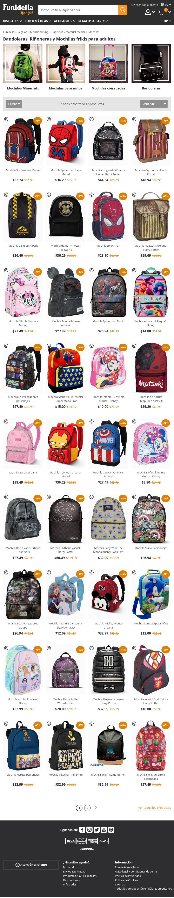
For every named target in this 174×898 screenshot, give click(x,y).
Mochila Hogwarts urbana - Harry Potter (151, 248)
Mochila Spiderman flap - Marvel (66, 172)
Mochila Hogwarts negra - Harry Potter (108, 701)
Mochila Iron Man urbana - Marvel (65, 474)
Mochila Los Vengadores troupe (23, 625)
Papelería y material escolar (68, 32)
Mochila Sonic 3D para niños (151, 623)
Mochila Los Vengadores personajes (23, 399)
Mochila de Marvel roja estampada (151, 777)
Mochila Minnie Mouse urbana (66, 323)
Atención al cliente (31, 865)
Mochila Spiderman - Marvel (23, 170)
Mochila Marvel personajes (151, 548)
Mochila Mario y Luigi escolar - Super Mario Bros (65, 399)
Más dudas (69, 884)
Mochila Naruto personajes (23, 774)
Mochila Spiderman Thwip (108, 321)
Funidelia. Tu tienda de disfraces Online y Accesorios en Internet (18, 9)
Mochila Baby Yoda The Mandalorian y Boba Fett (108, 550)
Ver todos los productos (154, 808)
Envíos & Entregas (74, 871)
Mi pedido (69, 867)
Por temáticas (36, 21)
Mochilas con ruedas (108, 88)
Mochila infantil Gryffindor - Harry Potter (151, 701)
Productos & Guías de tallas (79, 876)
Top (165, 21)
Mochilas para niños (65, 88)
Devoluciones (71, 880)
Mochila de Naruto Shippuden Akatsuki (151, 399)
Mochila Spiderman (108, 245)
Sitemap (120, 884)
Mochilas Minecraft (23, 88)
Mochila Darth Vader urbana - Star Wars (23, 550)
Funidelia (8, 32)
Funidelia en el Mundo (128, 867)
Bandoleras (151, 88)
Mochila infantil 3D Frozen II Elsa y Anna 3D (66, 625)
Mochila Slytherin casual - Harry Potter (65, 550)
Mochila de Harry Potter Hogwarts (65, 248)
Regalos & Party (91, 21)
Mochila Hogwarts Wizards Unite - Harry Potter (108, 172)
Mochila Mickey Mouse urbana (108, 625)
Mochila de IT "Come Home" (108, 774)
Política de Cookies (126, 880)
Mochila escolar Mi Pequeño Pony (151, 323)
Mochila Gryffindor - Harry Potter (151, 172)
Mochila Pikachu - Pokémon (66, 774)
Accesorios (63, 21)
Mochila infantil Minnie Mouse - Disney (151, 474)
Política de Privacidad (128, 876)
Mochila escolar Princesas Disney (23, 701)
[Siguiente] (95, 807)
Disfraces (11, 21)
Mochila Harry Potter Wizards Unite (66, 701)
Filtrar (12, 104)
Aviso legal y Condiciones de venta (136, 871)
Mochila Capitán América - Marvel (108, 474)
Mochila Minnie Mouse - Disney (23, 323)
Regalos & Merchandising (33, 32)
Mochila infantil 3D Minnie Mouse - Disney (108, 399)
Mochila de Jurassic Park (23, 245)
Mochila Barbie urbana (23, 472)
